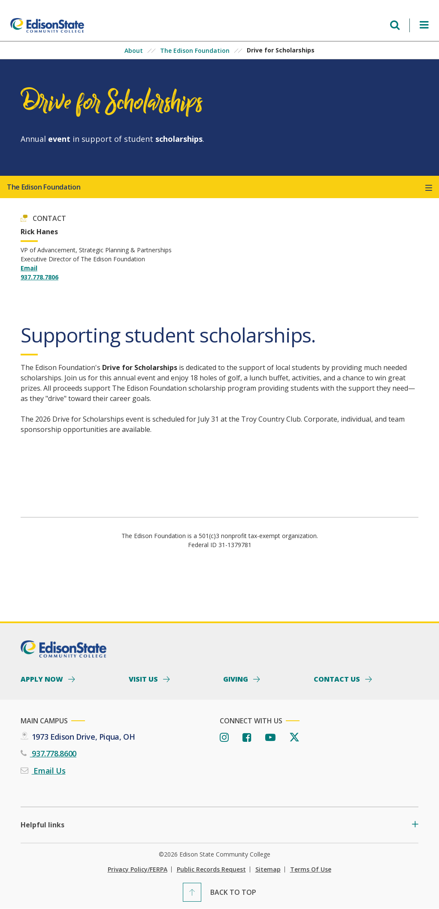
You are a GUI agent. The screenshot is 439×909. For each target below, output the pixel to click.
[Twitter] (294, 738)
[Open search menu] (395, 25)
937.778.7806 (39, 277)
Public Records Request (211, 869)
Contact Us (338, 679)
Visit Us (144, 679)
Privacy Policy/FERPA (137, 869)
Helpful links (42, 825)
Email (29, 268)
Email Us (49, 770)
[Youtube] (270, 737)
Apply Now (43, 679)
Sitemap (268, 869)
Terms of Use (310, 869)
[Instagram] (224, 737)
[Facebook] (247, 737)
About (133, 50)
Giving (236, 679)
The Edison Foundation (195, 50)
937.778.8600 (53, 753)
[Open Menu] (424, 25)
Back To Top (233, 892)
